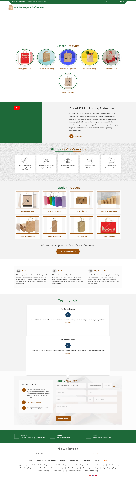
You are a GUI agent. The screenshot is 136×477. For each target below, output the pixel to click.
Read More (68, 322)
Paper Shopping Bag (27, 236)
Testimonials (74, 461)
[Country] (71, 399)
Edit (114, 386)
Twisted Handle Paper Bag (95, 465)
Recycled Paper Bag (91, 471)
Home (30, 461)
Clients (62, 461)
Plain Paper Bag (81, 236)
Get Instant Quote (68, 251)
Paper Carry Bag (68, 92)
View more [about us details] (78, 136)
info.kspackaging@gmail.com (37, 2)
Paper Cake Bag (81, 211)
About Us (40, 461)
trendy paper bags (25, 69)
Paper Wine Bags (54, 236)
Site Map (97, 461)
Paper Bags (52, 461)
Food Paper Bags (111, 69)
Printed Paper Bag (108, 236)
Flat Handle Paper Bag (46, 69)
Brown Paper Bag (27, 211)
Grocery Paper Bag (89, 69)
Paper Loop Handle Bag (108, 211)
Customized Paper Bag (68, 69)
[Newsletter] (68, 453)
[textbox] (107, 385)
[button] (18, 2)
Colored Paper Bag (54, 211)
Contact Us (86, 461)
